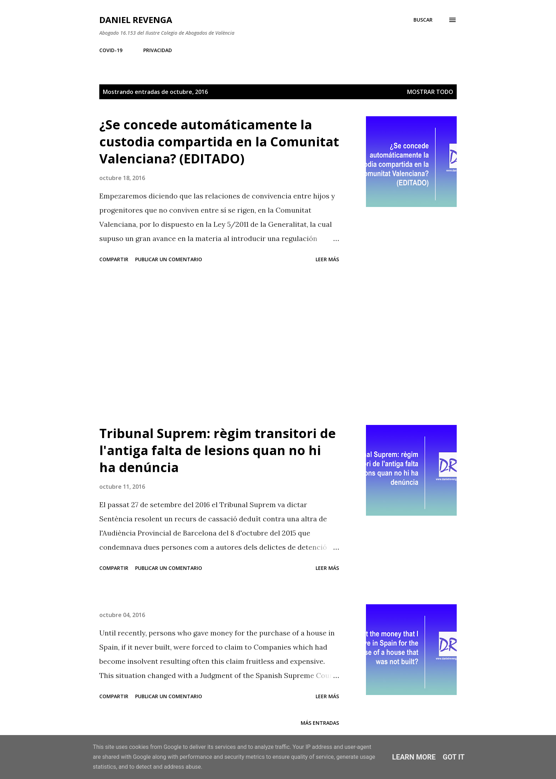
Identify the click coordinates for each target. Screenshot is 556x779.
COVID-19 (110, 50)
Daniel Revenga (135, 20)
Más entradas (320, 722)
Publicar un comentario (168, 259)
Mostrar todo (430, 92)
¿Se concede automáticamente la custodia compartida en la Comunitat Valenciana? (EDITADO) (219, 141)
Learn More (414, 757)
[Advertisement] (219, 345)
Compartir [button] (113, 259)
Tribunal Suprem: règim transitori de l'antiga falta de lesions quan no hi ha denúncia (217, 450)
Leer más (327, 259)
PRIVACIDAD (157, 50)
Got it (454, 757)
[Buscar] (423, 20)
